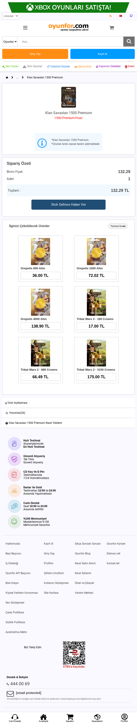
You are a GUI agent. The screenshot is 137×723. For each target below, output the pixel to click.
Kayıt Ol (48, 543)
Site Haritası (51, 592)
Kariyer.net (113, 563)
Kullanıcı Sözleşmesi (56, 583)
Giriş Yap (49, 553)
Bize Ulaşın (12, 583)
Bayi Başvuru (13, 553)
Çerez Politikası (15, 612)
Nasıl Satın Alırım (85, 563)
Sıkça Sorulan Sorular (88, 543)
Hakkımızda (13, 543)
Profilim (48, 563)
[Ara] (129, 41)
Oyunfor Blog (82, 553)
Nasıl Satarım (83, 573)
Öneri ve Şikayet (84, 583)
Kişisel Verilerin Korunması (22, 592)
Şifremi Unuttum (54, 573)
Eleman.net (113, 553)
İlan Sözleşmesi (15, 602)
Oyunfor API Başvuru (18, 573)
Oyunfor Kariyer (116, 543)
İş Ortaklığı (12, 563)
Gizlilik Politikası (15, 622)
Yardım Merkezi (84, 592)
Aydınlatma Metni (16, 632)
